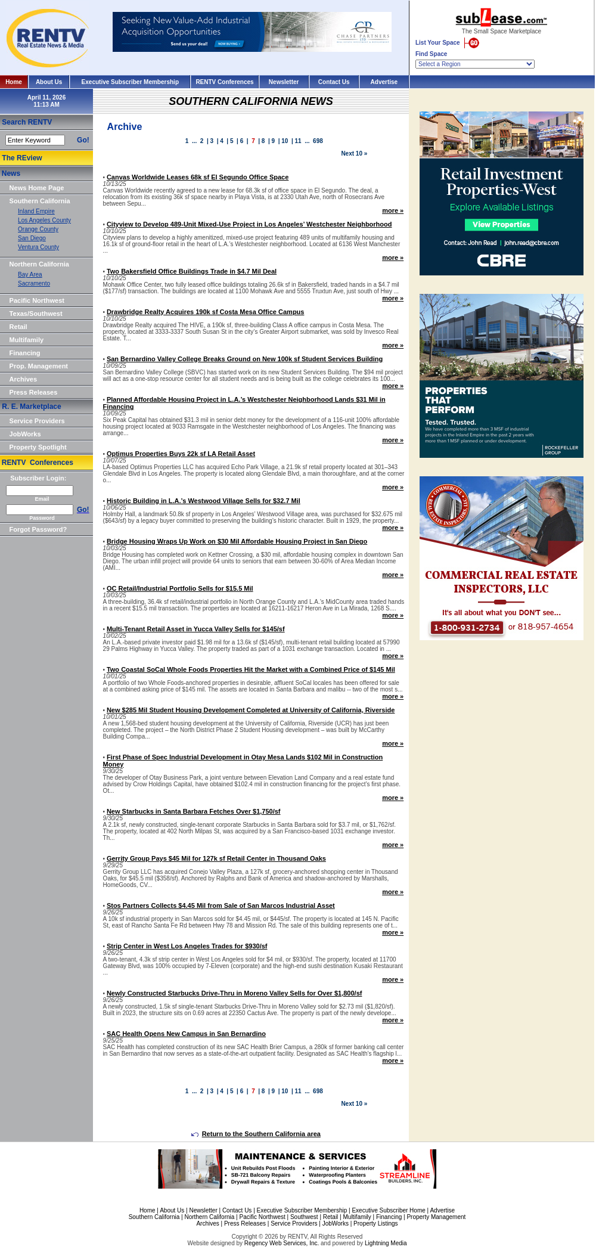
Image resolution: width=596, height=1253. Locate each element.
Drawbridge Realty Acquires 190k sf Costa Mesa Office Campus (206, 311)
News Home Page (37, 187)
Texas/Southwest (36, 313)
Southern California (40, 200)
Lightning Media (386, 1243)
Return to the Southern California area (256, 1133)
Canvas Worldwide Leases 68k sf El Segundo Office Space (197, 177)
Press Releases (34, 392)
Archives (23, 379)
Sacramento (34, 283)
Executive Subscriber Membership (130, 82)
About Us (49, 82)
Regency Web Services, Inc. (281, 1243)
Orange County (38, 229)
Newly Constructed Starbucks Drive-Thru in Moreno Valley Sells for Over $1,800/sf (234, 993)
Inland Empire (36, 211)
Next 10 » (354, 153)
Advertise (384, 82)
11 (298, 141)
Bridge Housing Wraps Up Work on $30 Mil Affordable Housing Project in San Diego (237, 541)
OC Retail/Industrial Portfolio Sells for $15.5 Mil (180, 588)
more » (392, 210)
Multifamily (27, 339)
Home (13, 82)
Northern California (39, 264)
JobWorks (25, 434)
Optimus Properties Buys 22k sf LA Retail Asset (181, 453)
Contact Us (334, 82)
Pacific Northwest (37, 300)
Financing (25, 352)
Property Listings (375, 1223)
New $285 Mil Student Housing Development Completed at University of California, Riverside (251, 710)
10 (284, 141)
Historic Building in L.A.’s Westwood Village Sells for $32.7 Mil (203, 500)
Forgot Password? (38, 529)
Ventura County (38, 247)
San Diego (32, 238)
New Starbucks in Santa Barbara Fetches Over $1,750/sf (194, 811)
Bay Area (30, 274)
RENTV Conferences (224, 82)
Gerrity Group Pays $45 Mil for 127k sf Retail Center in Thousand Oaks (216, 858)
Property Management (435, 1217)
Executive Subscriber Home (388, 1210)
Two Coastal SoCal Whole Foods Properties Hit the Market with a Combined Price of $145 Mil (251, 669)
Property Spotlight (38, 447)
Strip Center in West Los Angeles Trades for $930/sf (187, 946)
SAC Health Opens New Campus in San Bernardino (186, 1033)
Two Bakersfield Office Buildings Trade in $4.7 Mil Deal (192, 271)
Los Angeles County (44, 220)
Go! (83, 140)
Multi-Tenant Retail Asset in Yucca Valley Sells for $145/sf (196, 628)
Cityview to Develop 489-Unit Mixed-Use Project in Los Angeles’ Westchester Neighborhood (249, 224)
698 (318, 141)
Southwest (304, 1217)
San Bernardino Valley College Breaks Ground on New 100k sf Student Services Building (245, 358)
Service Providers (37, 420)
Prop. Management (39, 366)
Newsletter (284, 82)
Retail (18, 326)
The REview (22, 158)
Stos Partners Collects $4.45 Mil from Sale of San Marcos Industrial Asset (221, 905)
